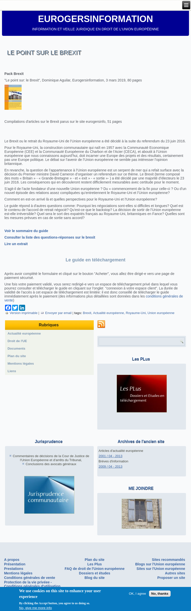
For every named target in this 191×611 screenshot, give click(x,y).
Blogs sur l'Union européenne (160, 564)
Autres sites (175, 573)
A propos (11, 560)
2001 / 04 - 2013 (110, 456)
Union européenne (161, 313)
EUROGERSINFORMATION (95, 19)
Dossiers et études (94, 573)
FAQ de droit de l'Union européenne (94, 569)
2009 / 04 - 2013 (110, 466)
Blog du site (94, 578)
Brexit (87, 313)
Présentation (14, 564)
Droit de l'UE (17, 341)
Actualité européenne (108, 313)
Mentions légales (21, 363)
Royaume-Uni (136, 313)
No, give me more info (35, 608)
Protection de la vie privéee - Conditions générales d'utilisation (32, 584)
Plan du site (17, 356)
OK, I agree (137, 594)
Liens (12, 371)
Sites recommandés (168, 560)
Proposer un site (171, 578)
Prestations (13, 569)
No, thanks (159, 594)
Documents (16, 348)
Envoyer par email (56, 313)
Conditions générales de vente (29, 578)
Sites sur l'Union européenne (160, 569)
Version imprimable (21, 313)
